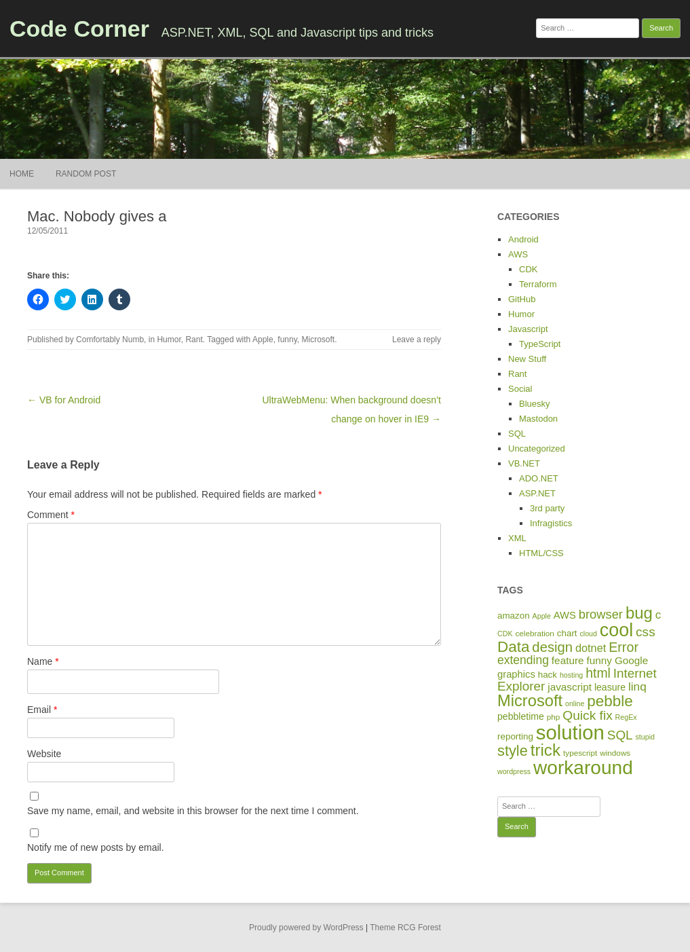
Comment (51, 514)
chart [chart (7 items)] (567, 633)
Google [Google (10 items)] (631, 660)
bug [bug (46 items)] (639, 613)
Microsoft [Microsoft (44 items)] (529, 701)
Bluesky (534, 404)
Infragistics (551, 523)
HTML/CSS (541, 553)
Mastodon (538, 419)
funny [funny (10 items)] (599, 660)
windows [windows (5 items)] (615, 752)
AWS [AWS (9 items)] (565, 615)
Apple (262, 339)
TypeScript (539, 344)
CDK (528, 269)
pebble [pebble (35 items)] (609, 701)
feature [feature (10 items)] (568, 660)
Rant (193, 339)
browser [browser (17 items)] (601, 614)
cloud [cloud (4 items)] (587, 633)
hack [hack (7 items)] (547, 675)
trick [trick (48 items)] (545, 750)
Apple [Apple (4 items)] (542, 616)
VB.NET (524, 463)
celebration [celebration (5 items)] (534, 633)
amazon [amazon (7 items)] (513, 615)
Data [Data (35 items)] (513, 646)
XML (517, 538)
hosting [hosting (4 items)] (571, 675)
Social (520, 389)
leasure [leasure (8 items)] (610, 687)
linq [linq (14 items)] (637, 686)
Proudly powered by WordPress (306, 927)
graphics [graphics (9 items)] (516, 674)
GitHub (521, 299)
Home (21, 174)
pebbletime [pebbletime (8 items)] (520, 716)
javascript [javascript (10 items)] (570, 687)
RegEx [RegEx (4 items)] (626, 717)
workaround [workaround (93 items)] (583, 767)
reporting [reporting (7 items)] (515, 736)
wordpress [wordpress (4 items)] (514, 771)
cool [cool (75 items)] (616, 630)
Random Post (86, 174)
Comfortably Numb (110, 339)
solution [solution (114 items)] (570, 732)
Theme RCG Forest (405, 927)
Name (43, 661)
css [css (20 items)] (645, 632)
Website (44, 753)
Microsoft (317, 339)
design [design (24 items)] (552, 647)
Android (523, 239)
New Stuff (527, 359)
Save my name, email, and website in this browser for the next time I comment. (193, 810)
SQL (517, 433)
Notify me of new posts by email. (95, 847)
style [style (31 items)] (512, 750)
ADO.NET (538, 478)
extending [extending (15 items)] (523, 660)
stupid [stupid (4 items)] (645, 737)
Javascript (528, 329)
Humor (168, 339)
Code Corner (79, 28)
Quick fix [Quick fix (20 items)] (587, 715)
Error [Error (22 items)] (623, 647)
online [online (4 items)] (574, 703)
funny (286, 339)
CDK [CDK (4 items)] (505, 633)
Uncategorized (536, 448)
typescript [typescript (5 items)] (580, 752)
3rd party (547, 508)
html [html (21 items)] (598, 672)
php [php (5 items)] (553, 716)
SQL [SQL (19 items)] (620, 735)
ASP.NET (537, 493)
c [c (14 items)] (658, 614)
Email (42, 709)
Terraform (538, 284)
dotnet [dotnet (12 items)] (590, 648)
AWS (518, 254)
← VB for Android (63, 400)
